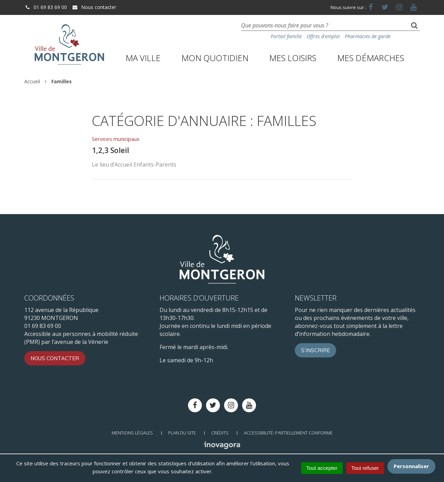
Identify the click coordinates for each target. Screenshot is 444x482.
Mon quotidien (214, 58)
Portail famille (286, 36)
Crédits (220, 433)
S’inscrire (315, 350)
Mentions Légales (132, 433)
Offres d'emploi (323, 36)
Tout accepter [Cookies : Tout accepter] (322, 468)
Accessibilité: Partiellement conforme (288, 433)
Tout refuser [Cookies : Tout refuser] (365, 468)
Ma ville (143, 58)
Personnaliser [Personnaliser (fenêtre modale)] (411, 466)
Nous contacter (94, 7)
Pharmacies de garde (368, 36)
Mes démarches (370, 58)
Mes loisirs (292, 58)
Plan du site (182, 433)
